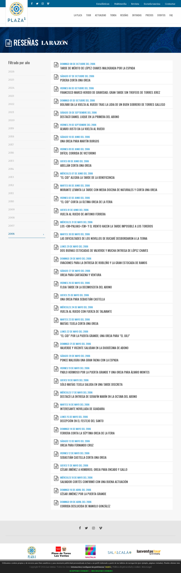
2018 (11, 136)
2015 (11, 160)
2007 (11, 225)
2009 (11, 209)
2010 (11, 201)
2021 (11, 112)
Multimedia (120, 4)
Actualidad (100, 15)
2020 (11, 120)
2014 (11, 169)
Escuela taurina (152, 4)
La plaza (78, 15)
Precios (149, 15)
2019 (11, 128)
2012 (11, 185)
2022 (11, 104)
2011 (11, 193)
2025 (11, 79)
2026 (11, 71)
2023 (11, 96)
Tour (88, 15)
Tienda (113, 15)
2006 (26, 234)
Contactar (170, 4)
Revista (135, 4)
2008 (11, 217)
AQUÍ (108, 567)
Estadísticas (102, 4)
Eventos (161, 15)
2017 (11, 144)
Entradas (137, 15)
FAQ (171, 15)
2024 (11, 87)
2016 (11, 152)
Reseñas (124, 15)
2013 (11, 177)
